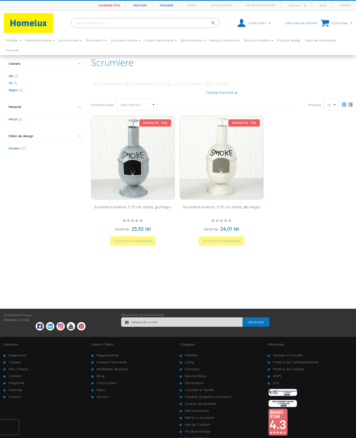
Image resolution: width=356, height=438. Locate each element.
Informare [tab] (276, 344)
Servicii (102, 396)
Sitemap (15, 390)
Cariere (345, 5)
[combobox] (145, 23)
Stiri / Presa (18, 369)
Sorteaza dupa (102, 105)
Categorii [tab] (187, 344)
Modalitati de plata (112, 369)
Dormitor (192, 369)
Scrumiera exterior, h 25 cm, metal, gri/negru (132, 207)
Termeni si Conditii (288, 355)
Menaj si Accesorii (199, 417)
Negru (16, 90)
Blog (323, 5)
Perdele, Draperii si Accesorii (208, 396)
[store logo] (28, 23)
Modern (17, 148)
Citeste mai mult (219, 92)
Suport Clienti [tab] (102, 344)
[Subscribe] (255, 322)
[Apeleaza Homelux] (305, 5)
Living (189, 362)
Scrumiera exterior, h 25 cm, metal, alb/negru (221, 207)
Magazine (167, 5)
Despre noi (17, 355)
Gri (13, 83)
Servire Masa (195, 376)
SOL (276, 383)
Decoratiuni (194, 383)
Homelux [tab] (11, 344)
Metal (15, 119)
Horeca (192, 5)
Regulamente (107, 355)
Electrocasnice (197, 410)
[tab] (45, 64)
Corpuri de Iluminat (200, 403)
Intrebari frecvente (112, 362)
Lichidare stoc (109, 5)
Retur (101, 390)
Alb (13, 76)
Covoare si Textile (199, 390)
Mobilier (191, 355)
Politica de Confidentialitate (295, 362)
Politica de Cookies (288, 369)
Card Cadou (107, 383)
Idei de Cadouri (197, 424)
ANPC (277, 376)
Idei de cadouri (222, 5)
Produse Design (198, 431)
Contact (295, 5)
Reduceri (140, 5)
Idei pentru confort (261, 5)
